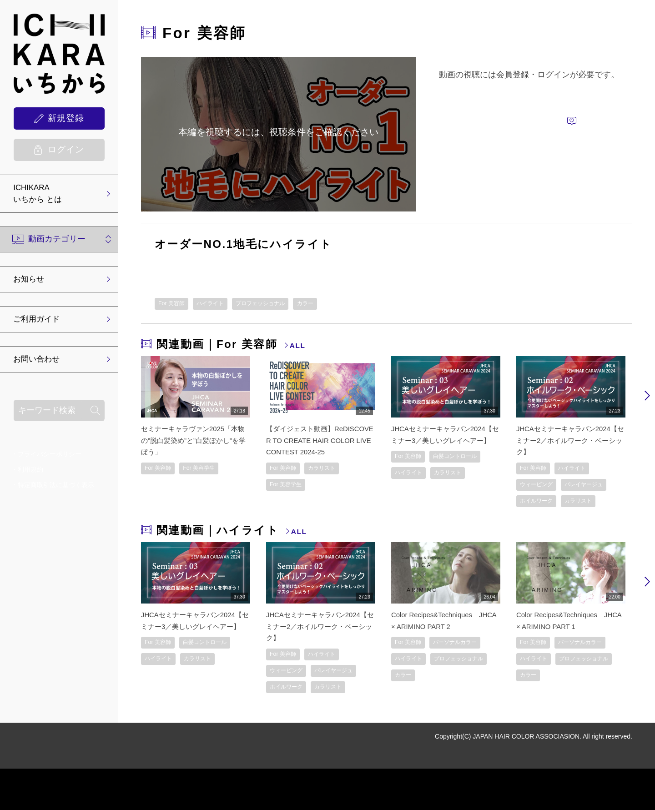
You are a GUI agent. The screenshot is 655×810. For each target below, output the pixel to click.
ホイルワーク (540, 522)
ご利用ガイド (40, 322)
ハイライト (221, 304)
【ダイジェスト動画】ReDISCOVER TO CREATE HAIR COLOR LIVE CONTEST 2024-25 (318, 441)
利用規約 (30, 474)
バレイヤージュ (543, 504)
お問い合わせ (40, 363)
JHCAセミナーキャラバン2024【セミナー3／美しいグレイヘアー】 (444, 441)
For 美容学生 (209, 469)
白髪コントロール (421, 487)
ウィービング (540, 487)
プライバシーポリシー (49, 459)
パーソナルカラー (421, 681)
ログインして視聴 (566, 95)
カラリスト (332, 469)
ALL (299, 346)
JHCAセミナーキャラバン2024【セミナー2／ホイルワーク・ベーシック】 (569, 441)
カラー (332, 304)
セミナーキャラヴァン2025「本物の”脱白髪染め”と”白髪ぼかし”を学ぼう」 (193, 441)
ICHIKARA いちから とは (41, 195)
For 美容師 (175, 304)
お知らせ (32, 282)
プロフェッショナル (279, 304)
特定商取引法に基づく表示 (56, 489)
